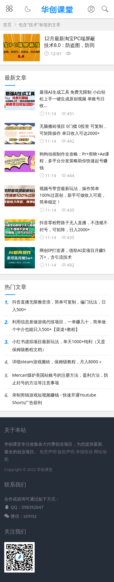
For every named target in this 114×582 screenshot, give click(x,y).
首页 (7, 24)
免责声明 (48, 451)
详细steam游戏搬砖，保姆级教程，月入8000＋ (57, 362)
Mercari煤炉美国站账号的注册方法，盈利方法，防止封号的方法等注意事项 (60, 379)
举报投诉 (84, 451)
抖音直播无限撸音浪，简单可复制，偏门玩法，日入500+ (59, 305)
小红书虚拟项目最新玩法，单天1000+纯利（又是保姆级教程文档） (58, 345)
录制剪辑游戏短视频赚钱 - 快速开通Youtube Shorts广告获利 (54, 398)
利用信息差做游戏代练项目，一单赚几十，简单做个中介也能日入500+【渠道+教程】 (59, 325)
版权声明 (65, 451)
